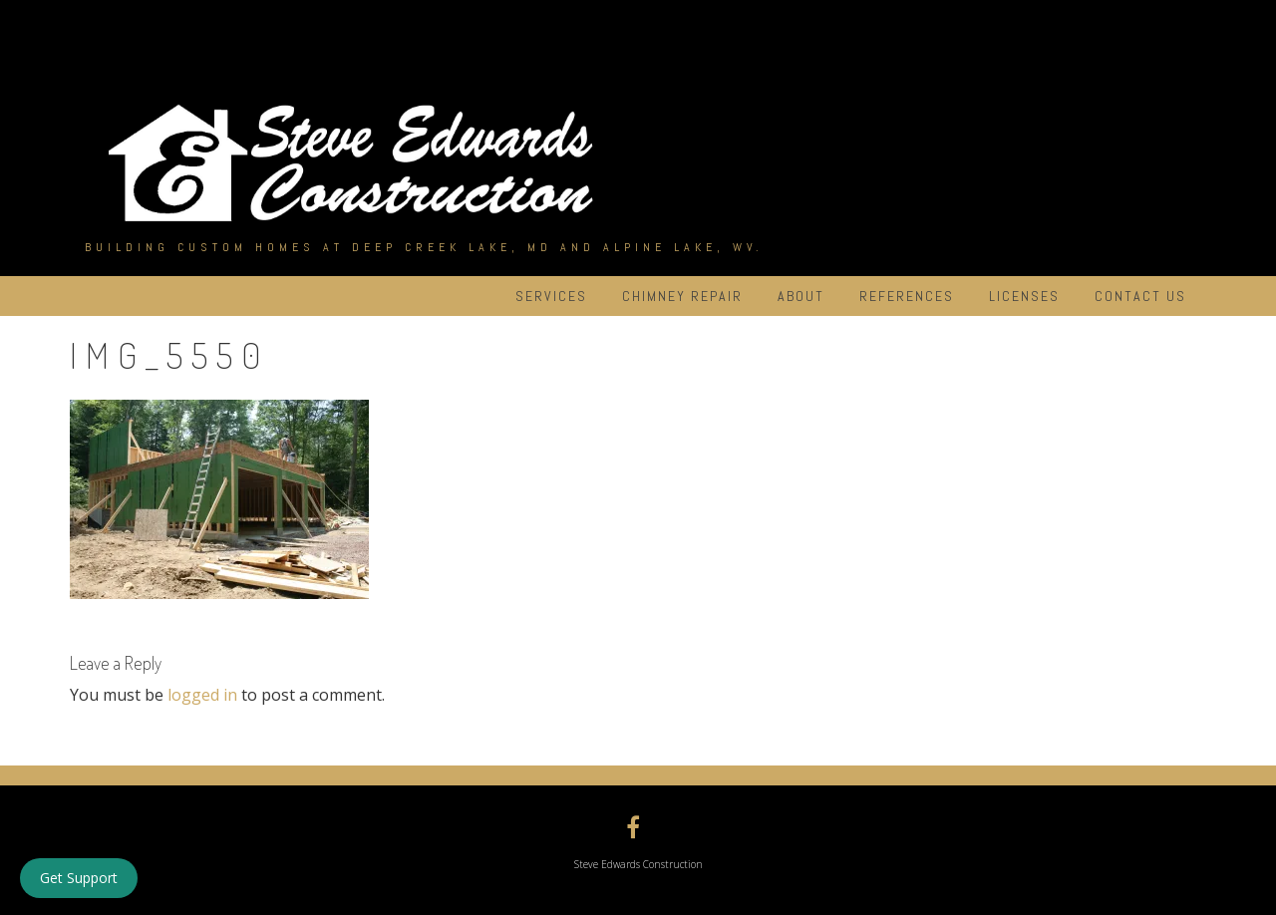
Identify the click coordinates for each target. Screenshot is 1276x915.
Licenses (1024, 296)
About (801, 296)
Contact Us (1140, 296)
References (906, 296)
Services (551, 296)
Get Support (79, 877)
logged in (202, 695)
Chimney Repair (682, 296)
